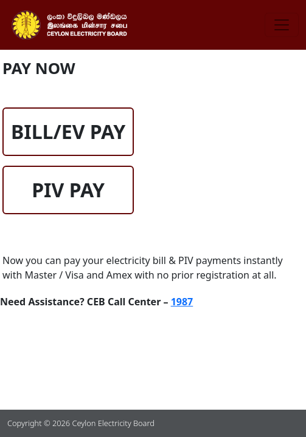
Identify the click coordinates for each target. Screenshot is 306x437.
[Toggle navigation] (282, 25)
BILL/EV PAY (68, 131)
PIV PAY (68, 190)
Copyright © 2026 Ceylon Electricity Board (81, 423)
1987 (182, 301)
